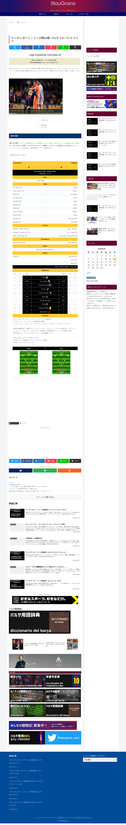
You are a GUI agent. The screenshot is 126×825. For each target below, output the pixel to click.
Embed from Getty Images (14, 77)
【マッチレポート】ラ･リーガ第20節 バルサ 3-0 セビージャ (25, 763)
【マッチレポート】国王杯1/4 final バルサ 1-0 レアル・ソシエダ (26, 784)
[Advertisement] (45, 29)
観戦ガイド (63, 819)
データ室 (55, 819)
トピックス (44, 127)
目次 (43, 120)
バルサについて (46, 819)
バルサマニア (72, 819)
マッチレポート (13, 423)
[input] (101, 56)
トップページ (36, 819)
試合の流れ (44, 125)
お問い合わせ (89, 819)
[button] (115, 56)
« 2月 (88, 273)
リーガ (22, 423)
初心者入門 (81, 819)
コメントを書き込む (45, 497)
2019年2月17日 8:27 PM (14, 484)
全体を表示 (13, 155)
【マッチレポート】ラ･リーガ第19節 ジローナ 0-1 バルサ (25, 773)
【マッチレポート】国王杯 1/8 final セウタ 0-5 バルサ (25, 805)
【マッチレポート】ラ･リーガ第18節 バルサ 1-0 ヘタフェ (25, 794)
